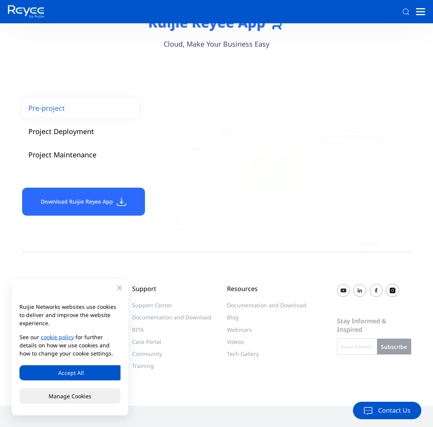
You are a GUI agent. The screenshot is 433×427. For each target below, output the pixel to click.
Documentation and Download (171, 317)
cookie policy (57, 336)
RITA (138, 329)
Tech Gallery (243, 353)
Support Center (152, 305)
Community (147, 353)
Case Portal (146, 341)
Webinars (239, 329)
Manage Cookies (70, 396)
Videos (235, 341)
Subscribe (394, 346)
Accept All (70, 372)
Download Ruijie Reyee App (83, 201)
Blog (233, 317)
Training (143, 365)
